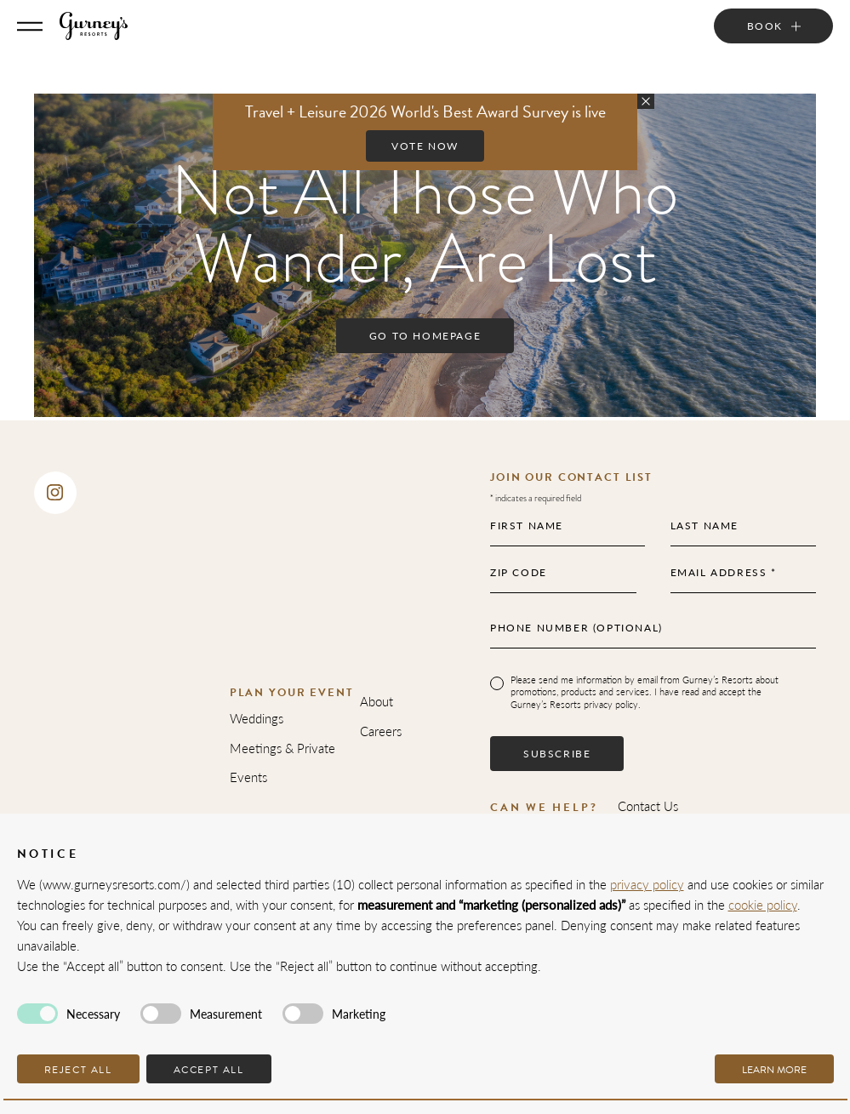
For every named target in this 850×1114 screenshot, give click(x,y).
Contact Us (648, 805)
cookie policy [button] (762, 904)
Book (765, 26)
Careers (381, 731)
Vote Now (425, 146)
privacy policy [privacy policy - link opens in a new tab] (647, 884)
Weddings (256, 718)
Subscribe (556, 753)
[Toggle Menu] (30, 26)
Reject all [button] (78, 1069)
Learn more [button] (774, 1069)
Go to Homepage (425, 335)
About (376, 701)
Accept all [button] (209, 1069)
